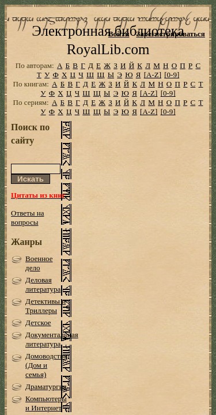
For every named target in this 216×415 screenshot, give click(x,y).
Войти (119, 33)
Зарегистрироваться (170, 33)
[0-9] (171, 90)
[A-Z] (152, 90)
